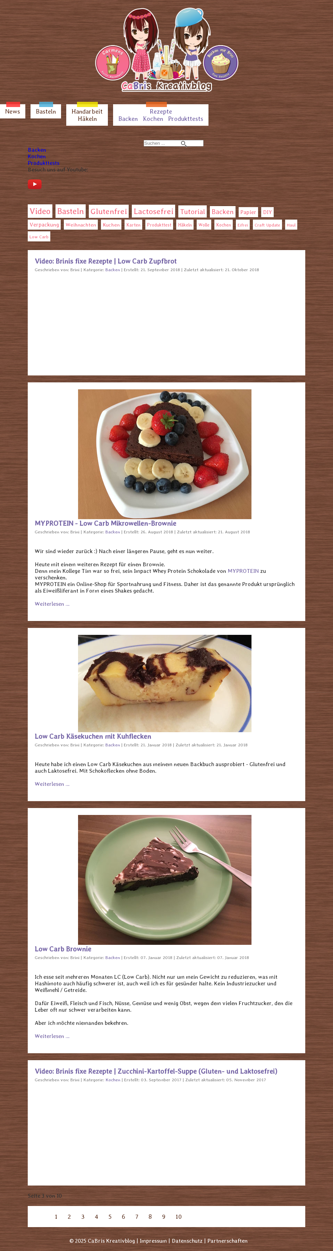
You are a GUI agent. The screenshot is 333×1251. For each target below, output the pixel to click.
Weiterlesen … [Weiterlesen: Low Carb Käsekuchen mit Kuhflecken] (52, 784)
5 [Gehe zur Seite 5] (110, 1216)
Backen (128, 118)
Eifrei (243, 225)
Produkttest (159, 225)
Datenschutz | (189, 1240)
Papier (248, 212)
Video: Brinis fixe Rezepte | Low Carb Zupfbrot (106, 261)
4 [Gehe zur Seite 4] (96, 1216)
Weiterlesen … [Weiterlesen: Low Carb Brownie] (52, 1036)
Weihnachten (81, 225)
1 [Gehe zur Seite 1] (56, 1216)
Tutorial (192, 211)
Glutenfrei (109, 211)
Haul (291, 225)
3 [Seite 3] (83, 1216)
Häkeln (87, 118)
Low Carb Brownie (63, 949)
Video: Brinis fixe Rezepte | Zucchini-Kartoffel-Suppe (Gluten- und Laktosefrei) (156, 1071)
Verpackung (44, 224)
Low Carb (39, 236)
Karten (133, 225)
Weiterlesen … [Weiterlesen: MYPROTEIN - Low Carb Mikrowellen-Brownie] (52, 604)
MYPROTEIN (243, 571)
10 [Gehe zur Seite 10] (179, 1216)
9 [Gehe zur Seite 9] (163, 1216)
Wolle (204, 225)
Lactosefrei (153, 211)
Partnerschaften (227, 1240)
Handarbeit (87, 111)
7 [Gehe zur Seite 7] (136, 1216)
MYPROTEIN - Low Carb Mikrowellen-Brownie (105, 523)
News (12, 111)
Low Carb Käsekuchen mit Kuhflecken (93, 736)
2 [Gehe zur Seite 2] (69, 1216)
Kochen (153, 118)
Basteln (46, 111)
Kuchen (111, 225)
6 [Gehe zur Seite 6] (123, 1216)
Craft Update (267, 225)
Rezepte (161, 111)
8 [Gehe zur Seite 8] (150, 1216)
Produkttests (185, 118)
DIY (267, 212)
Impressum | (155, 1240)
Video (40, 211)
